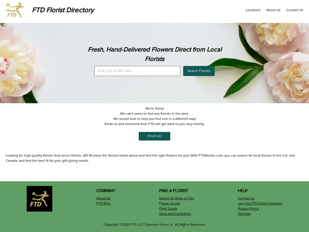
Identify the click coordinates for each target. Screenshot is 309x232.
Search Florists (198, 71)
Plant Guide (168, 208)
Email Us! (155, 136)
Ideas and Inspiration (175, 214)
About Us (273, 10)
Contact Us (294, 10)
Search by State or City (176, 198)
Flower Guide (169, 203)
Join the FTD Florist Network (260, 203)
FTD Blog (103, 203)
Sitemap (244, 214)
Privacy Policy (248, 208)
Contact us (246, 198)
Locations (253, 10)
